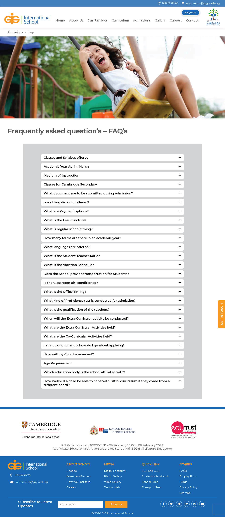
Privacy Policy (188, 487)
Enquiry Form (188, 476)
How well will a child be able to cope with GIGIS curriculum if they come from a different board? (112, 383)
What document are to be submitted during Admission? (112, 193)
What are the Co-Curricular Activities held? (112, 336)
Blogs (183, 481)
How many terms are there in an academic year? (112, 238)
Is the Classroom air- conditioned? (112, 283)
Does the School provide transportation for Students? (112, 274)
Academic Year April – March (112, 166)
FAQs (183, 470)
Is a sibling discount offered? (112, 202)
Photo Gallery (113, 476)
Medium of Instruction (112, 175)
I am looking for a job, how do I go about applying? (112, 345)
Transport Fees (152, 487)
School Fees (150, 481)
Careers (176, 20)
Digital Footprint (114, 470)
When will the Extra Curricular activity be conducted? (112, 318)
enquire (190, 12)
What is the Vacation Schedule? (112, 265)
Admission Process (78, 476)
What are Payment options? (112, 211)
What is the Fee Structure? (112, 220)
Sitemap (185, 492)
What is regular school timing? (112, 229)
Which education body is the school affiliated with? (112, 372)
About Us (76, 20)
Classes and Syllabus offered (112, 158)
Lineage (71, 470)
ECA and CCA (150, 470)
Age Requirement (112, 363)
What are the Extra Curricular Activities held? (112, 327)
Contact (192, 20)
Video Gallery (112, 481)
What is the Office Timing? (112, 292)
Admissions (142, 20)
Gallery (160, 20)
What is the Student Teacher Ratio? (112, 256)
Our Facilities (98, 20)
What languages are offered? (112, 247)
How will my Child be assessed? (112, 354)
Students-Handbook (155, 476)
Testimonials (112, 487)
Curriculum (120, 20)
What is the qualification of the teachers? (112, 310)
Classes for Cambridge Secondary (112, 184)
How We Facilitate (78, 481)
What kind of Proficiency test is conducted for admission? (112, 301)
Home (60, 20)
